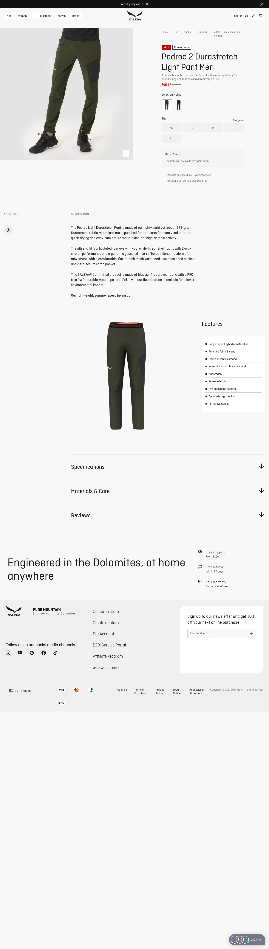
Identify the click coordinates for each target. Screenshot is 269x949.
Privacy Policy (159, 929)
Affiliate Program (108, 893)
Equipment (45, 16)
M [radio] (213, 142)
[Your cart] (260, 16)
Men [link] (176, 32)
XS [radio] (171, 142)
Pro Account (103, 871)
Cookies (122, 927)
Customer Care (106, 849)
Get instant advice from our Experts (195, 95)
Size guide (238, 134)
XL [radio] (171, 153)
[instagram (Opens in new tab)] (8, 891)
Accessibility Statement (196, 929)
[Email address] (221, 870)
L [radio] (234, 142)
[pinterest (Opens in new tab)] (32, 891)
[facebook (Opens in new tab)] (43, 891)
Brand (75, 16)
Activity (62, 16)
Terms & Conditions (140, 929)
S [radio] (192, 142)
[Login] (254, 16)
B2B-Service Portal (109, 882)
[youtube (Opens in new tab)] (20, 891)
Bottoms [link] (202, 32)
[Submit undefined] (251, 871)
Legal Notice (177, 929)
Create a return (106, 860)
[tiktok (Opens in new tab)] (55, 891)
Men (9, 16)
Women (22, 16)
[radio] (167, 119)
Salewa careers (106, 905)
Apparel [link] (188, 32)
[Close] (261, 4)
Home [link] (165, 32)
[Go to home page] (134, 16)
